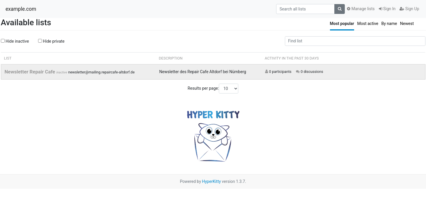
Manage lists (360, 8)
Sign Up (409, 8)
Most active (367, 23)
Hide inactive (15, 41)
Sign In (387, 8)
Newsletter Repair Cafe (30, 72)
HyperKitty (211, 181)
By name (389, 23)
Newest (407, 23)
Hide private (51, 41)
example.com (21, 9)
